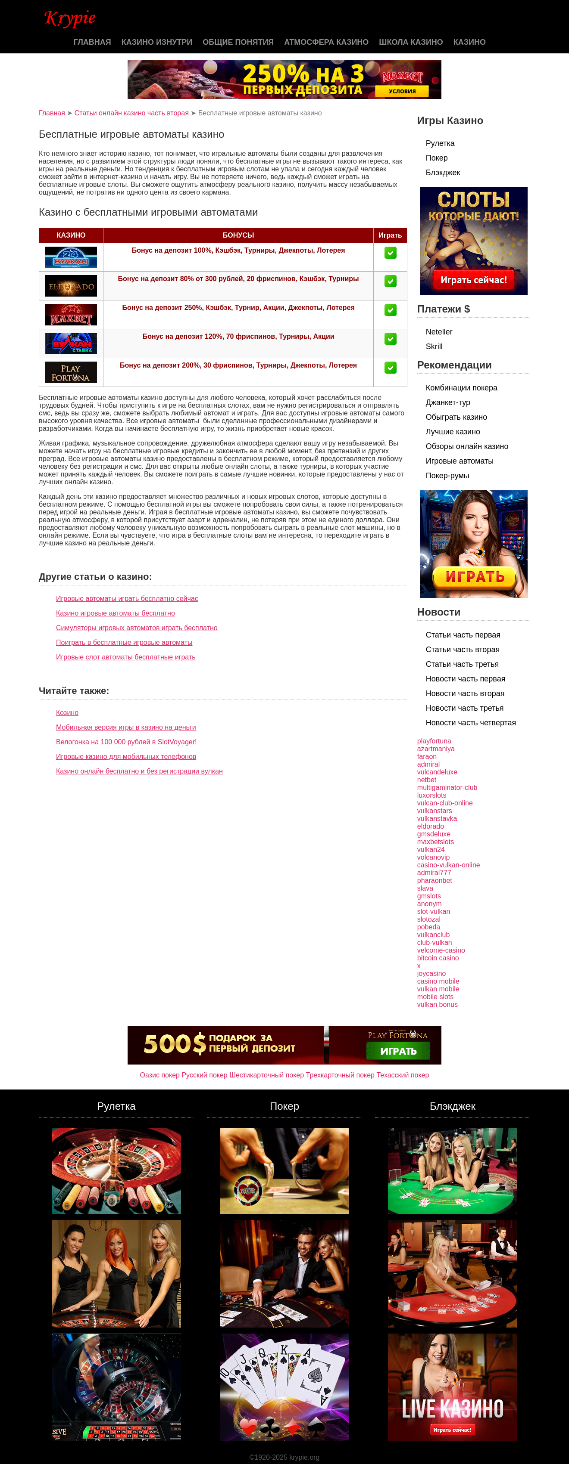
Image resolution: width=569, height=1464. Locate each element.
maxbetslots (435, 841)
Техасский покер (402, 1075)
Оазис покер (160, 1075)
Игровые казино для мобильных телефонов (126, 756)
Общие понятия (238, 42)
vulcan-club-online (445, 803)
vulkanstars (434, 810)
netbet (426, 779)
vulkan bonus (437, 1004)
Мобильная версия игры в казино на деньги (126, 727)
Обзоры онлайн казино (467, 446)
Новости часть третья (465, 708)
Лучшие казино (453, 431)
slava (425, 888)
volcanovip (433, 857)
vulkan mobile (438, 989)
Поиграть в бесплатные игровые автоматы (124, 642)
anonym (429, 903)
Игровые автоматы (460, 461)
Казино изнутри (157, 42)
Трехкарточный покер (340, 1075)
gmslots (429, 896)
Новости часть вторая (465, 693)
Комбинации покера (461, 388)
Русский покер (204, 1075)
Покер (437, 158)
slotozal (429, 919)
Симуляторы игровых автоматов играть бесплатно (137, 627)
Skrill (434, 346)
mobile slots (435, 996)
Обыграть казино (456, 417)
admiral (428, 764)
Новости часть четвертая (471, 722)
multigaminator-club (447, 787)
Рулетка (440, 143)
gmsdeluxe (433, 834)
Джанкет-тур (448, 402)
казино (469, 42)
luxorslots (432, 795)
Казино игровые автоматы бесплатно (115, 613)
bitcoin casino (438, 958)
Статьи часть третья (462, 664)
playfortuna (434, 741)
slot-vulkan (433, 911)
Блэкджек (443, 172)
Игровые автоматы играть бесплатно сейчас (127, 598)
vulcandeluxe (437, 772)
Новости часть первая (466, 679)
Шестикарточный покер (266, 1075)
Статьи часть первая (463, 635)
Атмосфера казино (326, 42)
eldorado (430, 826)
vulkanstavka (437, 818)
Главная (92, 42)
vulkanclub (433, 934)
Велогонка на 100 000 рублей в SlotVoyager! (126, 742)
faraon (427, 756)
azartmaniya (436, 748)
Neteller (439, 332)
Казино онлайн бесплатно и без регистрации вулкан (139, 771)
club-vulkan (434, 942)
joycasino (431, 973)
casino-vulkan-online (448, 865)
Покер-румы (447, 475)
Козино (67, 712)
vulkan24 (431, 849)
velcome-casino (441, 950)
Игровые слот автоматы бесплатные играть (126, 657)
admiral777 (434, 872)
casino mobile (438, 981)
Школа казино (411, 42)
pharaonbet (434, 880)
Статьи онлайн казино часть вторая (132, 113)
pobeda (428, 927)
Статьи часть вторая (463, 649)
